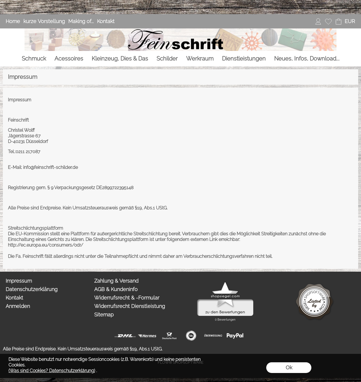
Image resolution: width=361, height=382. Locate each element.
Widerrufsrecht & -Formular (126, 298)
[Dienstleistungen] (244, 58)
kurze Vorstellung (44, 21)
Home (13, 21)
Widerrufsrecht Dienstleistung (129, 306)
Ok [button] (289, 367)
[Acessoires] (68, 58)
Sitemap (104, 315)
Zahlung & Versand (116, 281)
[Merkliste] (328, 21)
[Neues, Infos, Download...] (307, 58)
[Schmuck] (33, 58)
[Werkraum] (200, 58)
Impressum (19, 281)
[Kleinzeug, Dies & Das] (119, 58)
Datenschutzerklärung (32, 289)
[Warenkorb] (338, 21)
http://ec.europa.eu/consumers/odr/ (45, 245)
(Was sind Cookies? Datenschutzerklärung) (51, 370)
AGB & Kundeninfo (116, 289)
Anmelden (18, 306)
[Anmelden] (318, 21)
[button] (349, 21)
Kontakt (106, 21)
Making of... (81, 21)
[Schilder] (167, 58)
